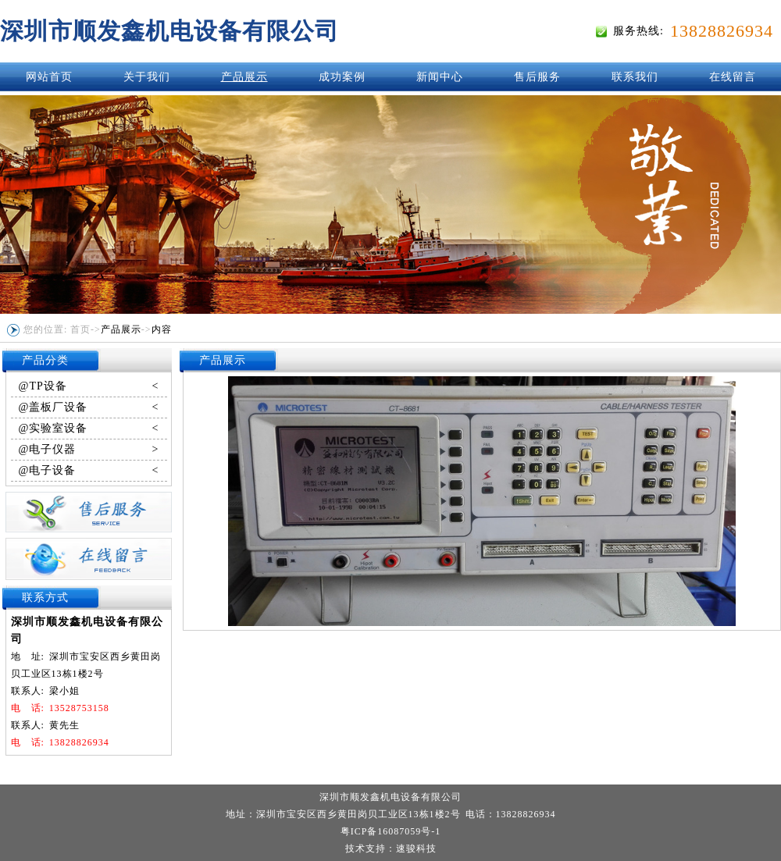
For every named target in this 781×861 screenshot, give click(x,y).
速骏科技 (416, 848)
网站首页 (49, 77)
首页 (80, 329)
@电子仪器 (89, 449)
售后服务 (537, 77)
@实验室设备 (89, 428)
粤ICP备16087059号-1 (391, 831)
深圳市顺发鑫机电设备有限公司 (169, 31)
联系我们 (635, 77)
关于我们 (146, 77)
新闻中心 (439, 77)
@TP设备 (89, 386)
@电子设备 (89, 471)
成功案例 (342, 77)
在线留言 (732, 77)
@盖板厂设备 (89, 407)
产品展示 (244, 77)
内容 (162, 329)
